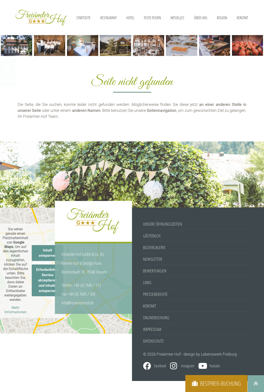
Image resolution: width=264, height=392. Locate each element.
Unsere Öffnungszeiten (162, 224)
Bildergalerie (154, 247)
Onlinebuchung (156, 318)
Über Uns (200, 17)
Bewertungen (154, 271)
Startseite (83, 17)
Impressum (152, 329)
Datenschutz (153, 341)
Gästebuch (151, 236)
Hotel (130, 17)
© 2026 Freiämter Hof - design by (172, 354)
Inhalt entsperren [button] (47, 253)
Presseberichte (155, 294)
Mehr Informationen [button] (15, 310)
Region (222, 17)
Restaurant (108, 17)
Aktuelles (177, 17)
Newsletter (152, 259)
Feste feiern (152, 17)
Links (147, 282)
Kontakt (242, 17)
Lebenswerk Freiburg (219, 354)
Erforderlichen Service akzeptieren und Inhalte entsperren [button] (47, 280)
